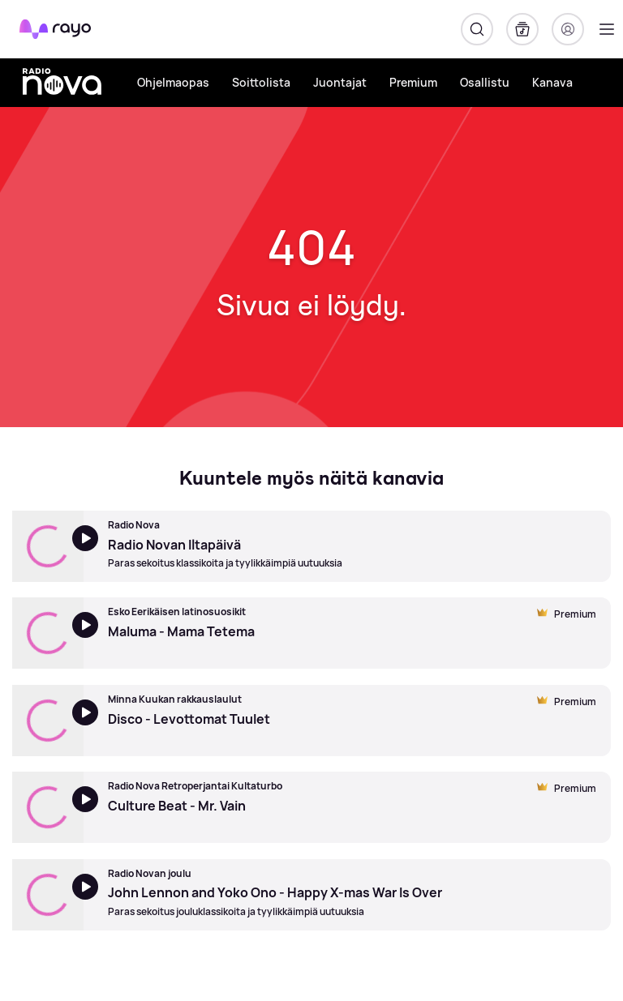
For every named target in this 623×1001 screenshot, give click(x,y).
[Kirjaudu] (568, 29)
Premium (413, 82)
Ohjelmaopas (173, 82)
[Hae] (477, 29)
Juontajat (340, 82)
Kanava (552, 82)
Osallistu (484, 82)
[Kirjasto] (522, 29)
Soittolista (261, 82)
